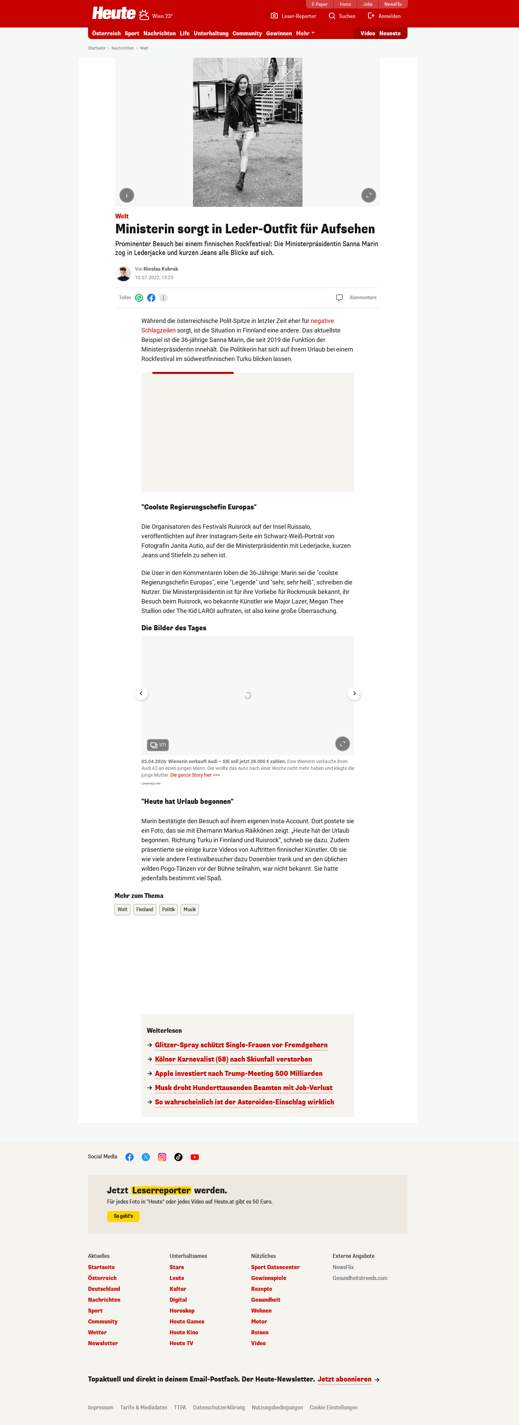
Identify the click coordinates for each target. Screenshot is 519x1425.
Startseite (96, 48)
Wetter (97, 1332)
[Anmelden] (384, 16)
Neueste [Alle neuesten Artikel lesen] (390, 33)
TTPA (180, 1407)
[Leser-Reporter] (293, 16)
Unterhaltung (211, 33)
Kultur (178, 1289)
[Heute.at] (114, 12)
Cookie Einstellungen (334, 1407)
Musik (190, 909)
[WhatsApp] (139, 297)
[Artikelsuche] (342, 16)
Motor (259, 1321)
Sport (132, 33)
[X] (146, 1156)
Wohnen (261, 1310)
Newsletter (103, 1343)
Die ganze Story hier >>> (195, 775)
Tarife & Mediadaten (143, 1407)
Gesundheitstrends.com (360, 1278)
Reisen (260, 1332)
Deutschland (104, 1289)
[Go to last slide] (141, 693)
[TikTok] (178, 1156)
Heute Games (187, 1321)
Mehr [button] (303, 33)
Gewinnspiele (268, 1278)
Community (247, 33)
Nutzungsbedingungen (277, 1407)
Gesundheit (265, 1300)
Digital (178, 1300)
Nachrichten (159, 33)
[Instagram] (162, 1156)
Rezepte (261, 1289)
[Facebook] (151, 297)
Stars (177, 1267)
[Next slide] (354, 693)
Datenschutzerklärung (219, 1407)
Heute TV (181, 1343)
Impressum (101, 1407)
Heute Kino (184, 1332)
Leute (177, 1278)
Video (258, 1343)
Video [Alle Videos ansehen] (368, 33)
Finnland (144, 909)
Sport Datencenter (275, 1267)
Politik (168, 909)
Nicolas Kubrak (160, 269)
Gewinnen (279, 33)
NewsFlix (343, 1267)
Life (185, 33)
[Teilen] (163, 298)
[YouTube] (195, 1156)
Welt (144, 48)
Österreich (106, 33)
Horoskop (182, 1310)
